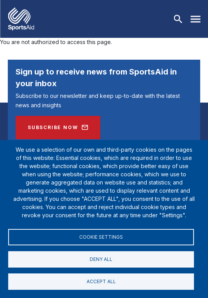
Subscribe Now (53, 127)
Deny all (101, 259)
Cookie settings (101, 237)
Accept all (101, 281)
